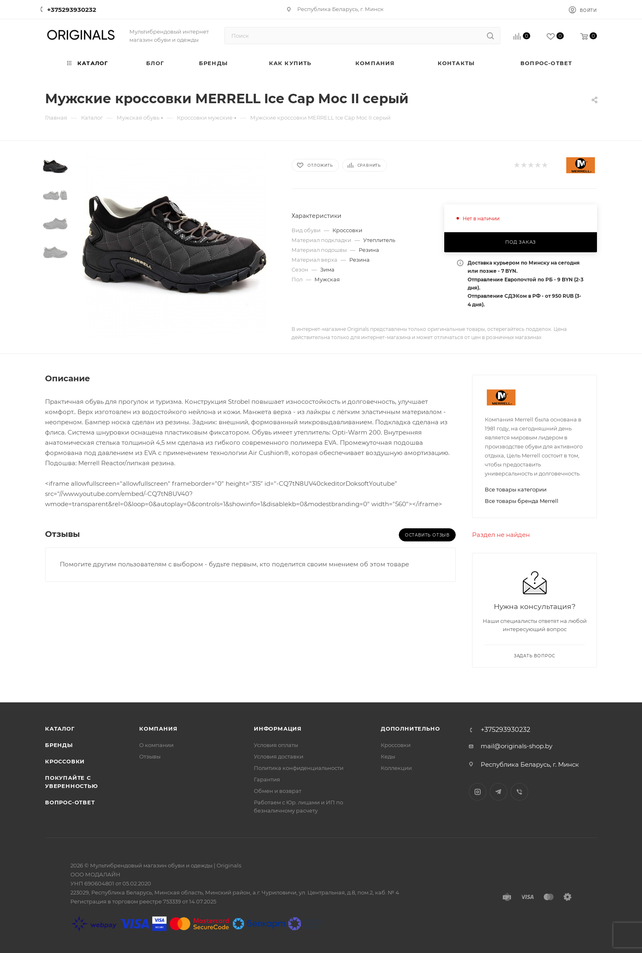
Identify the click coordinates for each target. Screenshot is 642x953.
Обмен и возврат (277, 791)
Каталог (60, 728)
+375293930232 (71, 10)
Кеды (388, 756)
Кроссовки (65, 761)
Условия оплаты (276, 745)
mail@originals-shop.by (516, 746)
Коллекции (396, 768)
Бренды (59, 745)
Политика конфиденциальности (299, 768)
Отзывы (149, 756)
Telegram (498, 792)
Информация (278, 728)
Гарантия (267, 779)
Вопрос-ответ (70, 802)
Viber (519, 792)
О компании (156, 745)
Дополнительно (410, 728)
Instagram (477, 792)
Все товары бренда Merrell (521, 501)
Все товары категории (516, 489)
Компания (158, 728)
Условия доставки (278, 756)
